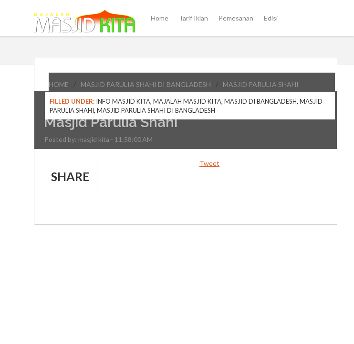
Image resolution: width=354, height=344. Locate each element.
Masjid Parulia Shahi (261, 84)
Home (159, 18)
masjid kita (93, 139)
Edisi (271, 18)
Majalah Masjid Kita (187, 101)
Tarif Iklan (193, 18)
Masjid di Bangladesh (260, 101)
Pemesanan (236, 18)
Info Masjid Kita (123, 101)
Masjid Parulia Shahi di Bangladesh (146, 84)
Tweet (209, 163)
